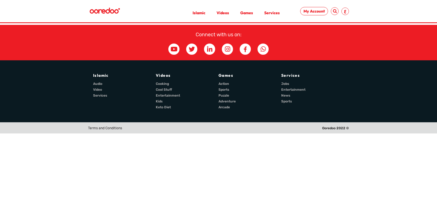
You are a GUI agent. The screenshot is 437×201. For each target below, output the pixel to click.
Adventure (227, 101)
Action (224, 84)
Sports (224, 90)
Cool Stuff (164, 90)
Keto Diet (163, 107)
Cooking (162, 84)
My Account (314, 11)
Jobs (285, 84)
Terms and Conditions (105, 128)
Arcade (224, 107)
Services (272, 12)
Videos (223, 12)
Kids (159, 101)
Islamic (199, 12)
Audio (97, 84)
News (285, 95)
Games (246, 12)
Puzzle (224, 95)
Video (97, 90)
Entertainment (168, 95)
